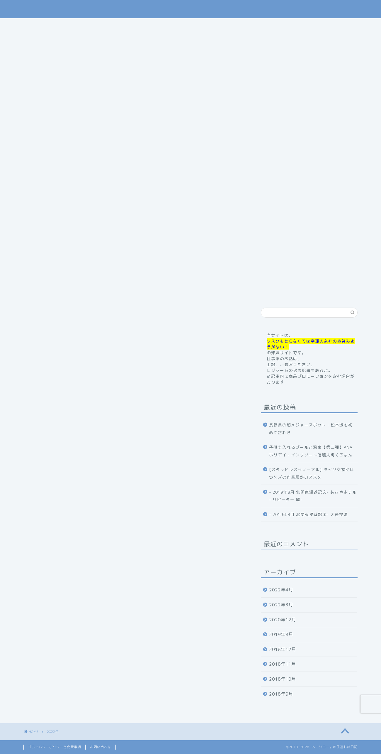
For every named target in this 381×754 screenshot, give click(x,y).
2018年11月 (282, 664)
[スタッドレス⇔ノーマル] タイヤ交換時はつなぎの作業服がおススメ (311, 473)
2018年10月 (282, 679)
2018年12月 (282, 649)
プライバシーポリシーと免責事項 (54, 747)
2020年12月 (282, 620)
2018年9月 (281, 694)
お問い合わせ (288, 25)
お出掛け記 (221, 25)
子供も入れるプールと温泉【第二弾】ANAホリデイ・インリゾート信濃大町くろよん (311, 451)
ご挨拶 (142, 25)
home (86, 25)
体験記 (253, 25)
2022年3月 (281, 605)
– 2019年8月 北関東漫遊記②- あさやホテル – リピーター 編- (313, 495)
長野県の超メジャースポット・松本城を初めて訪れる (311, 428)
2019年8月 (281, 634)
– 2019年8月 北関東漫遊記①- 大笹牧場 (308, 514)
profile (114, 25)
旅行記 (189, 25)
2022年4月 (281, 590)
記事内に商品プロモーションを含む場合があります (191, 179)
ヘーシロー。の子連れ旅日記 (190, 9)
